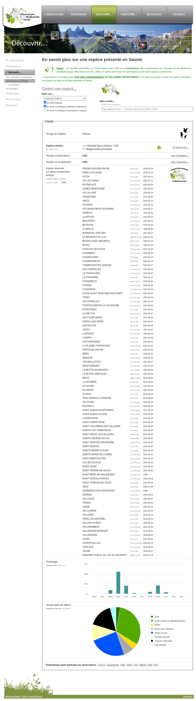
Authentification (35, 696)
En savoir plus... (180, 147)
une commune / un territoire (19, 77)
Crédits (25, 696)
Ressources (14, 99)
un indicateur (12, 88)
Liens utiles (188, 696)
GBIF (122, 665)
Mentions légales (13, 696)
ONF (149, 665)
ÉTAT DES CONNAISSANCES (89, 77)
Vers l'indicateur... (180, 155)
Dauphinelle (113, 665)
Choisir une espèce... (59, 89)
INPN (129, 665)
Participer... (14, 93)
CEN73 (102, 665)
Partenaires (14, 66)
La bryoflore (13, 85)
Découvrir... (14, 72)
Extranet (13, 105)
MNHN (142, 665)
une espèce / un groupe (17, 81)
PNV (155, 665)
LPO (135, 665)
